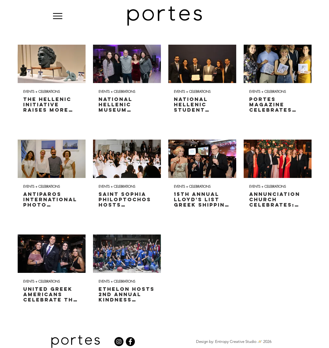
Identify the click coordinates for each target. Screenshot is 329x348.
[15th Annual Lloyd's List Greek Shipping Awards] (202, 159)
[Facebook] (130, 341)
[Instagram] (118, 341)
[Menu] (58, 16)
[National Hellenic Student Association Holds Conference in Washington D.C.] (202, 64)
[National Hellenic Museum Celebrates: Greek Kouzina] (127, 64)
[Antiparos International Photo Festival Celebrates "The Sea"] (52, 159)
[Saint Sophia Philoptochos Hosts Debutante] (127, 159)
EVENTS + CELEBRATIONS (41, 92)
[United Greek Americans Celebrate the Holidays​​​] (52, 253)
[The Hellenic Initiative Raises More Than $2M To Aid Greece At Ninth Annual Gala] (52, 64)
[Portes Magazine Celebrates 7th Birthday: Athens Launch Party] (278, 64)
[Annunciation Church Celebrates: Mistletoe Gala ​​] (278, 159)
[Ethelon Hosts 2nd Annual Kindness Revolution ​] (127, 253)
